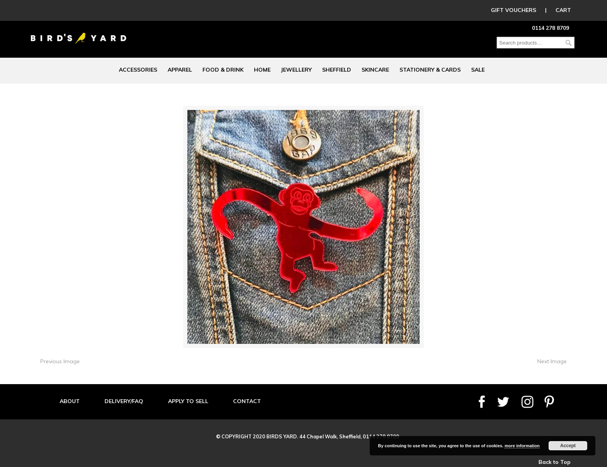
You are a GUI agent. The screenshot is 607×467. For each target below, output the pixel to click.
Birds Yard (78, 32)
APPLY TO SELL (188, 401)
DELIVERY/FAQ (124, 401)
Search (568, 42)
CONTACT (247, 401)
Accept (568, 445)
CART (563, 10)
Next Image (552, 361)
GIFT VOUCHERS (513, 10)
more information (521, 445)
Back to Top (554, 461)
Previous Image (60, 361)
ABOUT (70, 401)
